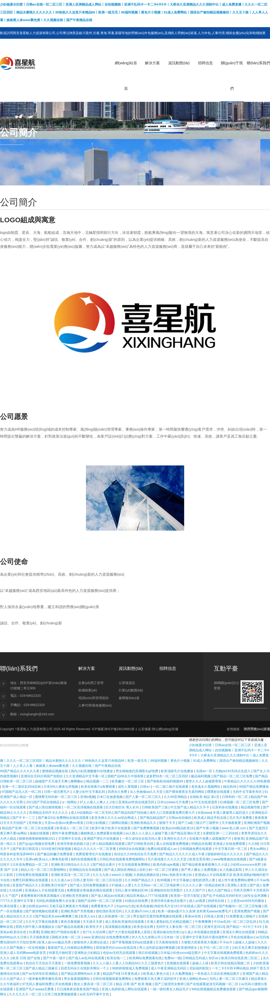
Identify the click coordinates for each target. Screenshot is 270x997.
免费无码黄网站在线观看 (30, 880)
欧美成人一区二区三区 (73, 828)
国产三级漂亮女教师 (170, 984)
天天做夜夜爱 (231, 823)
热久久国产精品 (219, 890)
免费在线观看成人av (162, 849)
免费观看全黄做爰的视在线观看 (90, 890)
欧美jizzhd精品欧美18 (178, 828)
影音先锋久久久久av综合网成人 (114, 818)
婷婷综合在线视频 (132, 849)
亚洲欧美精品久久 (143, 823)
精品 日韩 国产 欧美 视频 (134, 984)
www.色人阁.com (234, 828)
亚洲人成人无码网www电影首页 (23, 953)
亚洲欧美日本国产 (54, 885)
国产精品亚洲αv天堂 (186, 833)
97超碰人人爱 (122, 885)
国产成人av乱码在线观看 (86, 958)
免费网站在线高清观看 (73, 818)
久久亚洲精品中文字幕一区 (86, 776)
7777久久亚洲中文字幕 (17, 901)
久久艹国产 (10, 895)
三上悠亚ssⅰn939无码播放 (246, 901)
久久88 (253, 843)
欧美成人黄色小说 (156, 973)
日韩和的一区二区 (235, 797)
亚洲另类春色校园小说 (73, 843)
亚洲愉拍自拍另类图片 (167, 890)
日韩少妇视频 (96, 823)
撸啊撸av (77, 781)
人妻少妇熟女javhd (33, 906)
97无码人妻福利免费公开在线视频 (47, 984)
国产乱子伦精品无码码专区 (223, 895)
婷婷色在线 (216, 901)
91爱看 (34, 932)
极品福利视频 (201, 776)
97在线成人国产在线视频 (198, 906)
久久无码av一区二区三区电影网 (157, 885)
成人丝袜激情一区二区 (115, 916)
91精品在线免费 (137, 901)
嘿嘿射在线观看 (219, 792)
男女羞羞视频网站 (77, 979)
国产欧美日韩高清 (25, 849)
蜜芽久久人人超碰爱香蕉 (204, 781)
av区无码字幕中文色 (94, 994)
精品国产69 (111, 973)
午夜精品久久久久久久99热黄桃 (247, 781)
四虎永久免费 (118, 792)
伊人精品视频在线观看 (109, 843)
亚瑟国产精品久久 (25, 885)
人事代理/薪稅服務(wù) (95, 705)
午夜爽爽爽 (203, 921)
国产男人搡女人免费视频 (199, 869)
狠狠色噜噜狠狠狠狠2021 (37, 838)
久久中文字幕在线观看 (42, 921)
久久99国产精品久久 (140, 880)
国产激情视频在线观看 (42, 911)
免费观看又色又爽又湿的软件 (156, 979)
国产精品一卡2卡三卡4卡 (244, 927)
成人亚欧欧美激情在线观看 (125, 921)
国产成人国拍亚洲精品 (121, 869)
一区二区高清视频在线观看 (84, 807)
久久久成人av (61, 880)
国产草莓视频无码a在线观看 (133, 942)
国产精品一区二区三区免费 (233, 776)
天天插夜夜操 (40, 937)
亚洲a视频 (87, 797)
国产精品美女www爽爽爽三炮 (57, 916)
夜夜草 (239, 838)
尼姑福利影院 (199, 968)
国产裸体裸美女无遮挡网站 (185, 792)
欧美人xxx (88, 916)
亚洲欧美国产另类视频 (77, 911)
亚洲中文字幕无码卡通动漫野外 (205, 937)
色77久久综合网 (94, 932)
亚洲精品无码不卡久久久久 (49, 812)
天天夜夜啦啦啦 (167, 942)
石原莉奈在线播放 (225, 807)
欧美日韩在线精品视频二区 (231, 963)
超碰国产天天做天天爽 (52, 781)
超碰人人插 (200, 963)
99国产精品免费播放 (254, 786)
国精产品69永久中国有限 (125, 776)
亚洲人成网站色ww (193, 979)
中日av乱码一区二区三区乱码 (235, 921)
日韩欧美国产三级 (155, 807)
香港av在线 (193, 916)
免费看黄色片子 (103, 906)
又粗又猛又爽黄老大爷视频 (69, 906)
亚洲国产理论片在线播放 (101, 838)
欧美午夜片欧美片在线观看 (112, 828)
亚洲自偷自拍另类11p (169, 932)
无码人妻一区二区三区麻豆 (229, 979)
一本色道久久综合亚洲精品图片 (217, 973)
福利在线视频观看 (84, 859)
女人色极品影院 (231, 869)
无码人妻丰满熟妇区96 (131, 890)
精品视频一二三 (98, 781)
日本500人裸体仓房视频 (61, 786)
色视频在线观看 (178, 963)
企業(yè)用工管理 (90, 683)
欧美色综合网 (144, 927)
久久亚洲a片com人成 (140, 911)
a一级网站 (70, 802)
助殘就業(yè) (87, 690)
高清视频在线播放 (118, 927)
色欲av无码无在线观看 (120, 953)
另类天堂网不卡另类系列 (251, 890)
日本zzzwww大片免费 (173, 802)
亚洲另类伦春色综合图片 (169, 901)
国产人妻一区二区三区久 (143, 797)
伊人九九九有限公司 (147, 937)
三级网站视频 (118, 823)
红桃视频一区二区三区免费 (240, 802)
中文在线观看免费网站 (134, 864)
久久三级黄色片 (153, 963)
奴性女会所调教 (256, 895)
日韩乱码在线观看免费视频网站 (122, 859)
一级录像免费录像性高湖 (43, 979)
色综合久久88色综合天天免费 (135, 854)
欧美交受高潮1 (200, 859)
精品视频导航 (251, 807)
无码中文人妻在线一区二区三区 (179, 927)
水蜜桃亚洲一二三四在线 (221, 833)
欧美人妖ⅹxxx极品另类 (55, 942)
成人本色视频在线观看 (204, 932)
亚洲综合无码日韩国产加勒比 (42, 776)
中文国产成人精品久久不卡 (190, 807)
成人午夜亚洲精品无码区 (169, 968)
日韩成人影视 (214, 916)
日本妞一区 (172, 937)
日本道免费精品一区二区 (30, 864)
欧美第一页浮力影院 (186, 895)
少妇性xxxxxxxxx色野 (246, 864)
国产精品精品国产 (153, 818)
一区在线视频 (35, 947)
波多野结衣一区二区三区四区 (167, 776)
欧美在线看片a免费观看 (98, 786)
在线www (204, 812)
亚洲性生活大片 (175, 838)
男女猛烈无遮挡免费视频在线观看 (158, 916)
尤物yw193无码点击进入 (233, 771)
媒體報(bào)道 (129, 698)
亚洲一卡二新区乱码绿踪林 (22, 786)
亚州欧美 (36, 823)
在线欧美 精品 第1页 (205, 797)
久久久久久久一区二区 (26, 994)
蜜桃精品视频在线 (55, 771)
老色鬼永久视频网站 (206, 786)
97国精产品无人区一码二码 (22, 792)
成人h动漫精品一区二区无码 (91, 812)
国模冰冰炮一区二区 (67, 937)
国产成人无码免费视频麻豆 (90, 885)
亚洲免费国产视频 (247, 911)
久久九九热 (101, 875)
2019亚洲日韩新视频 (56, 849)
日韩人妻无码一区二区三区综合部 (98, 880)
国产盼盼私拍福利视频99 (165, 781)
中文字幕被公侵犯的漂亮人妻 (194, 880)
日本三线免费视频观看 (61, 994)
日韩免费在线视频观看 (32, 875)
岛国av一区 (204, 771)
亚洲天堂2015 (214, 927)
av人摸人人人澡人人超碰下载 (147, 833)
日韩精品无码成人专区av (200, 958)
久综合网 (16, 890)
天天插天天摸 (93, 921)
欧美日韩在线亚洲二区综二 (241, 958)
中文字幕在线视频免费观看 (224, 953)
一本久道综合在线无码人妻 (142, 838)
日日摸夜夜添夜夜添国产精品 (78, 989)
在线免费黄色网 (118, 937)
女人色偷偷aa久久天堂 (147, 792)
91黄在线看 (8, 906)
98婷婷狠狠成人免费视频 (130, 968)
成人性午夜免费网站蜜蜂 (236, 880)
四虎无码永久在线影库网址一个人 (85, 968)
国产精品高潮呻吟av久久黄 (81, 973)
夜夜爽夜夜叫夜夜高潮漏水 (41, 895)
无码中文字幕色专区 (248, 792)
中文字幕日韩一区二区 (231, 849)
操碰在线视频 (40, 833)
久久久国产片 (196, 890)
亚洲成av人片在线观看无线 (45, 890)
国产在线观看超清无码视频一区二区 (212, 984)
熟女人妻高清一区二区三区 (94, 984)
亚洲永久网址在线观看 (239, 932)
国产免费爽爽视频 (146, 828)
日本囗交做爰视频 (110, 797)
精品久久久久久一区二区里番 (95, 849)
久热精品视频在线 (146, 875)
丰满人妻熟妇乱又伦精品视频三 (170, 921)
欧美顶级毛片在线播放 (177, 771)
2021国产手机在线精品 (43, 802)
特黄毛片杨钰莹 (60, 953)
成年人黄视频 (128, 786)
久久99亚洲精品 (176, 797)
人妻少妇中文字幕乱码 (89, 792)
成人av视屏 (197, 901)
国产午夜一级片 (55, 958)
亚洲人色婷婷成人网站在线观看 (125, 989)
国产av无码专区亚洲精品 (40, 973)
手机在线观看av (242, 937)
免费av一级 (172, 958)
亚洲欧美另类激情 (75, 895)
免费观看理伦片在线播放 (94, 854)
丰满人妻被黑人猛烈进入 (231, 812)
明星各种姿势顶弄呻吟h (17, 854)
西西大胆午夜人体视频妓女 (36, 927)
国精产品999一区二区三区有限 (100, 901)
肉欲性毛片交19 (166, 906)
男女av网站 (258, 849)
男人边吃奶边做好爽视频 (157, 947)
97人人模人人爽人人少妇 (97, 802)
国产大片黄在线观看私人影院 (129, 932)
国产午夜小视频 (208, 828)
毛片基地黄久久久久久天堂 (168, 859)
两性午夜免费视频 (65, 833)
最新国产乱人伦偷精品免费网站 (71, 947)
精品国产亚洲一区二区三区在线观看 (28, 828)
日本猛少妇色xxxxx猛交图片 (181, 953)
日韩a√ (145, 786)
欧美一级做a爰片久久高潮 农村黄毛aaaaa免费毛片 (195, 911)
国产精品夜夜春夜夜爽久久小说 (205, 864)
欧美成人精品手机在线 (210, 818)
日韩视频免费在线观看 (196, 849)
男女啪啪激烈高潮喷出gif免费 (137, 771)
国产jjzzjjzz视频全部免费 (37, 843)
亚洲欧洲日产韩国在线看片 (61, 932)
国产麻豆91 (46, 818)
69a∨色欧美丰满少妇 (177, 875)
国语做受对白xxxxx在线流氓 (116, 947)
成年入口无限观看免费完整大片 (172, 812)
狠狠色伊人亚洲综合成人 (92, 942)
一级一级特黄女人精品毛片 (170, 989)
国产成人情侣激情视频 (45, 807)
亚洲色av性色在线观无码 (136, 802)
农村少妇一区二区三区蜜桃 (159, 869)
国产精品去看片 (104, 864)
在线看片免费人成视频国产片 (210, 838)
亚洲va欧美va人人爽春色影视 (47, 859)
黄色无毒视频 (71, 921)
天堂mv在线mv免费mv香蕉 (64, 823)
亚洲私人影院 (237, 885)
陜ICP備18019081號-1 (121, 729)
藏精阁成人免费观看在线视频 (102, 833)
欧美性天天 (94, 927)
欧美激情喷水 (188, 947)
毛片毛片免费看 (241, 818)
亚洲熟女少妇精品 (87, 953)
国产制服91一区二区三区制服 (240, 906)
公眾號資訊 (127, 683)
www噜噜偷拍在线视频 (230, 859)
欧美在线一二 (117, 958)
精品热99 (230, 786)
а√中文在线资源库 (204, 802)
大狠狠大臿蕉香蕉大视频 (199, 942)
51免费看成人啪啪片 (241, 916)
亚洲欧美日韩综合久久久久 (71, 864)
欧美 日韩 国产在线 (26, 958)
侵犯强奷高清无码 (109, 911)
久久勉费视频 (182, 973)
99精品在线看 (201, 843)
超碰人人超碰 (245, 942)
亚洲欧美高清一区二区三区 (71, 875)
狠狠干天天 (167, 823)
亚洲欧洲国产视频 (257, 823)
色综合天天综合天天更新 (44, 963)
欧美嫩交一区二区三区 (128, 781)
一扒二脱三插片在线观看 (171, 786)
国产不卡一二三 (24, 818)
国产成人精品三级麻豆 (42, 968)
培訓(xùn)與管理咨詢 (93, 698)
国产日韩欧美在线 (140, 843)
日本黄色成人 (131, 973)
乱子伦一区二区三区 (215, 947)
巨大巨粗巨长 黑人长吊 (122, 807)
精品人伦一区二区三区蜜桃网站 (44, 869)
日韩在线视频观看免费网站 (112, 979)
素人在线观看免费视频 (173, 843)
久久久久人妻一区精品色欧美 (204, 885)
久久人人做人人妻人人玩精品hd (116, 963)
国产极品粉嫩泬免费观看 (55, 854)
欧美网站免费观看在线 (146, 958)
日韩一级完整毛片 (57, 792)
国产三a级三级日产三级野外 (199, 823)
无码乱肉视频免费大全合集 (56, 901)
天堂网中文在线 (70, 838)
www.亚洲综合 (93, 937)
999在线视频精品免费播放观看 (214, 989)
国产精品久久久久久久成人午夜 (182, 854)
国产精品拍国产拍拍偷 (131, 812)
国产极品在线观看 (70, 927)
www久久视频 (122, 875)
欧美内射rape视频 (166, 864)
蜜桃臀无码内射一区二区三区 (56, 797)
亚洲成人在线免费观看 (229, 843)
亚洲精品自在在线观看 (85, 869)
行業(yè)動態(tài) (131, 690)
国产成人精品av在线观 (108, 895)
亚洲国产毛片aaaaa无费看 (35, 989)
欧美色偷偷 (144, 906)
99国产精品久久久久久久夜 (20, 771)
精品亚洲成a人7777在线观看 (147, 895)
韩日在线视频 (148, 953)
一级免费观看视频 (77, 963)
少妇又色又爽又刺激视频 (250, 947)
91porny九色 (125, 906)
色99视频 (164, 880)
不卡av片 (226, 942)
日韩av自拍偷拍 (180, 818)
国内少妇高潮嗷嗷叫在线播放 (92, 771)
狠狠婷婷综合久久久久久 (225, 854)
